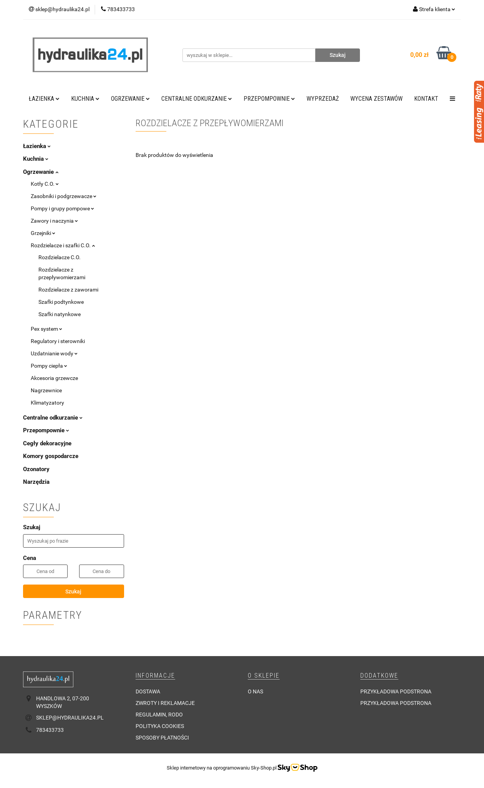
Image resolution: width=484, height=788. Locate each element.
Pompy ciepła (49, 366)
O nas (255, 691)
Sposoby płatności (162, 738)
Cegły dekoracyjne (47, 443)
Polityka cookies (160, 726)
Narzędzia (36, 481)
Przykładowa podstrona (395, 691)
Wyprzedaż (323, 98)
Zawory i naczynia (54, 221)
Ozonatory (36, 469)
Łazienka (44, 98)
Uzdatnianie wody (54, 353)
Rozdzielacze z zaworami (68, 290)
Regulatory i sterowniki (58, 341)
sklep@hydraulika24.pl (70, 718)
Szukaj (73, 591)
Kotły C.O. (45, 184)
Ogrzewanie (130, 98)
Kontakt (426, 98)
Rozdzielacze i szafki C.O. (63, 245)
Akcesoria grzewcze (54, 378)
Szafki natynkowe (59, 314)
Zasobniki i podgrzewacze (63, 196)
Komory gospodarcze (50, 456)
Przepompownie (269, 98)
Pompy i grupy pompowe (62, 208)
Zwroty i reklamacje (165, 703)
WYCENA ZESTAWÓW (376, 98)
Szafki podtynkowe (61, 302)
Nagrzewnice (46, 390)
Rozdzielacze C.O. (59, 257)
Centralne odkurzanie (196, 98)
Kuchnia (85, 98)
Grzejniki (43, 233)
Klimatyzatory (47, 403)
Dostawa (148, 691)
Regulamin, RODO (159, 714)
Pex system (46, 329)
